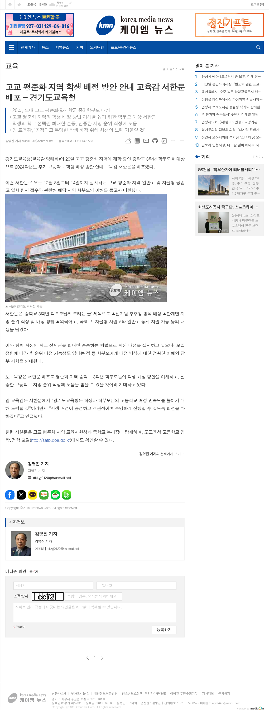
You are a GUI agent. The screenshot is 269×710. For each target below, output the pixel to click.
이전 (88, 658)
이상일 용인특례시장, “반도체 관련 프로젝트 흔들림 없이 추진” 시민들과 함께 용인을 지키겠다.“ (232, 84)
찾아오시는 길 (80, 693)
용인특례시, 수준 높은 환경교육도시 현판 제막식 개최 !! (232, 92)
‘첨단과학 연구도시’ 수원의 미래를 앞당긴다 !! (232, 114)
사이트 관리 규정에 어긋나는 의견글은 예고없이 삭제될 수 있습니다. (68, 607)
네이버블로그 (44, 495)
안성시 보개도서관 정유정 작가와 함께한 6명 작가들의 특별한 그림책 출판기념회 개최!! (232, 107)
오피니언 (97, 47)
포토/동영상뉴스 (123, 47)
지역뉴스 (62, 47)
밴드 (66, 495)
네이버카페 (55, 495)
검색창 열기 (258, 47)
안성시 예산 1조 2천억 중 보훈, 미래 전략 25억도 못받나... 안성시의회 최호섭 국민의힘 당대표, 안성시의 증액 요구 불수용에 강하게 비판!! (232, 76)
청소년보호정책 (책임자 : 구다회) (144, 693)
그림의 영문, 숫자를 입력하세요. (92, 596)
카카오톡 (32, 495)
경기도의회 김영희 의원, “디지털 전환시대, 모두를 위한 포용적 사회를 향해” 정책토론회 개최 (232, 130)
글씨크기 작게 (182, 140)
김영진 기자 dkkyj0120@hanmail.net (29, 140)
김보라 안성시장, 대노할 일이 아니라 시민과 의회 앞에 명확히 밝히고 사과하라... (232, 145)
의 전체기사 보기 (160, 453)
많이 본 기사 (207, 66)
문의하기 (224, 693)
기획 (79, 47)
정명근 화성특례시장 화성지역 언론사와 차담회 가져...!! (232, 99)
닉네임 (20, 585)
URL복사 (128, 140)
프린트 (155, 140)
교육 (181, 69)
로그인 (255, 4)
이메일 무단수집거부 (184, 693)
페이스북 (10, 495)
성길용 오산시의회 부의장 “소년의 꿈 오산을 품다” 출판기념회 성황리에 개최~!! (232, 137)
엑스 (21, 495)
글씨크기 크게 (173, 140)
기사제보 (208, 693)
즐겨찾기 (19, 4)
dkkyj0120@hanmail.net (52, 478)
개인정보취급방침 (105, 693)
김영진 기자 (38, 464)
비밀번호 (105, 585)
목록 (137, 140)
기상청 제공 (62, 6)
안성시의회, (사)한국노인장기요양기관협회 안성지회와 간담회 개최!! (232, 122)
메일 (146, 140)
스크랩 (164, 140)
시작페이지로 (10, 4)
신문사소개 (59, 693)
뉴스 (45, 47)
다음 (102, 658)
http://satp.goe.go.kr (50, 440)
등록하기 (164, 629)
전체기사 (28, 47)
